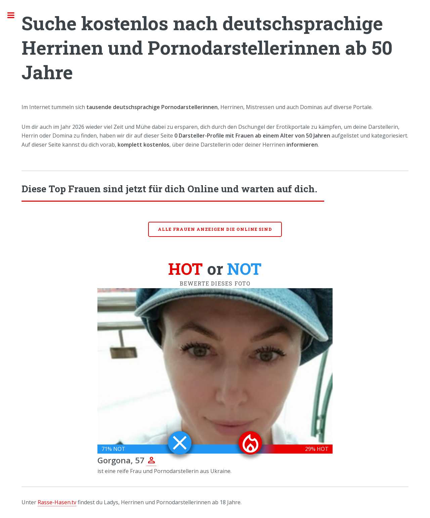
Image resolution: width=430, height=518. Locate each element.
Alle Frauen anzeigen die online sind (215, 229)
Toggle (14, 15)
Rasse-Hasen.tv (57, 502)
